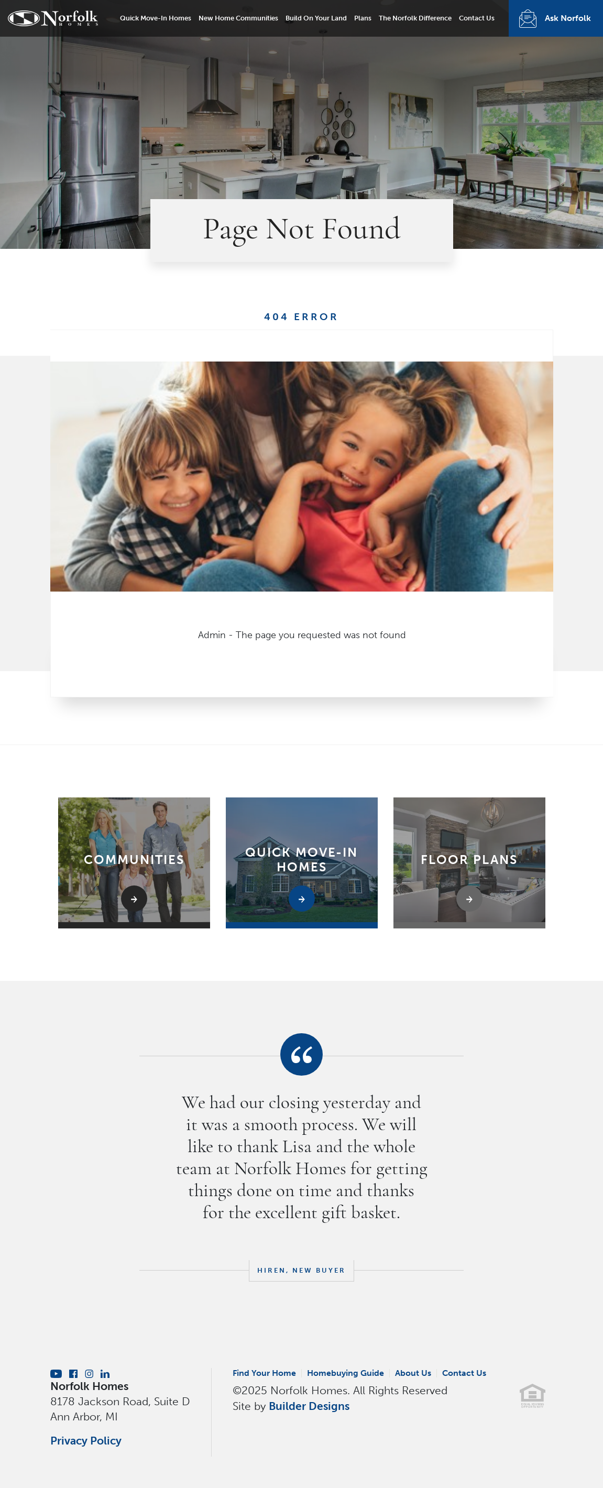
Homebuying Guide (345, 1373)
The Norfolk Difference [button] (415, 18)
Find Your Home (264, 1373)
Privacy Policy (86, 1440)
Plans (362, 18)
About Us (413, 1373)
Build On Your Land (316, 18)
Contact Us (477, 18)
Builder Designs (309, 1406)
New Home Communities (238, 18)
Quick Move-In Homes (155, 18)
